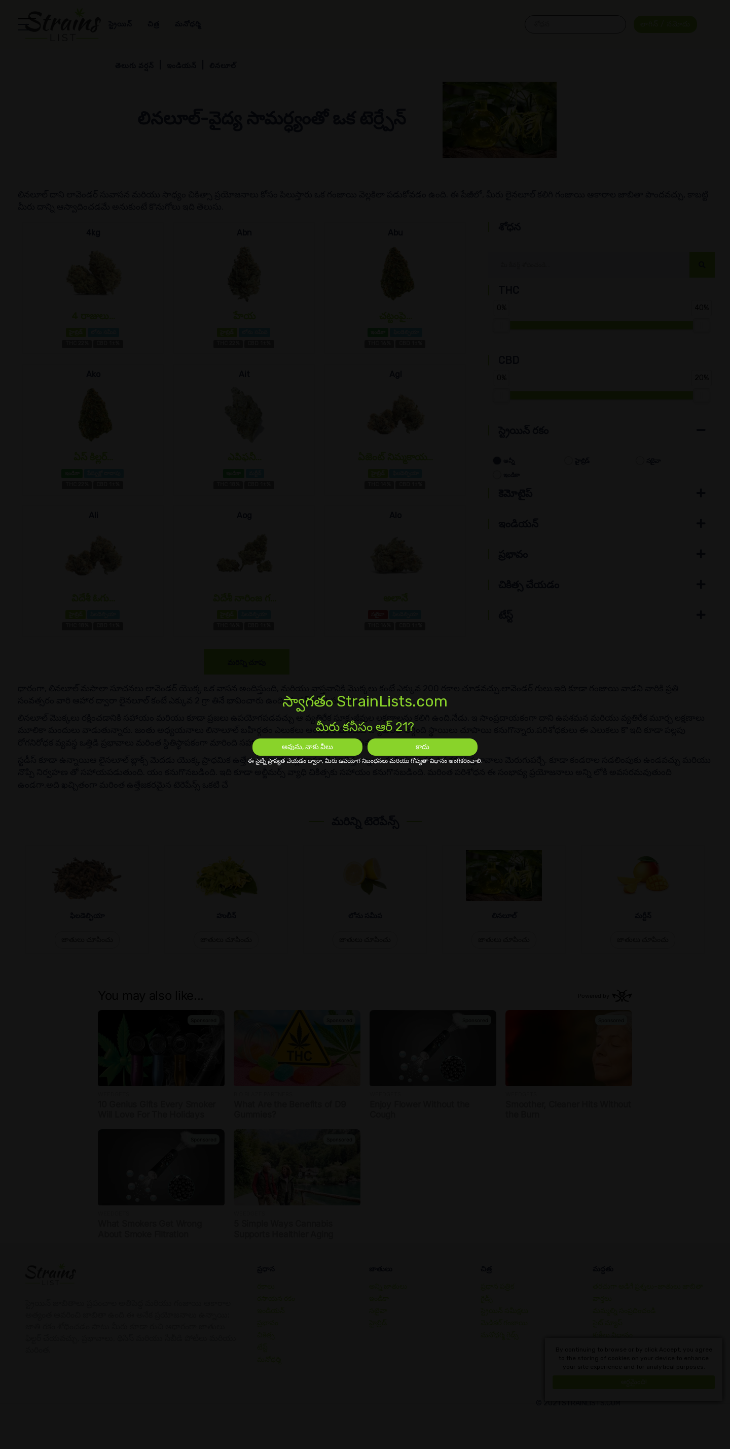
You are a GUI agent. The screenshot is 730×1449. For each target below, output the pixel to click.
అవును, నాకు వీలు (307, 747)
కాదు (422, 747)
